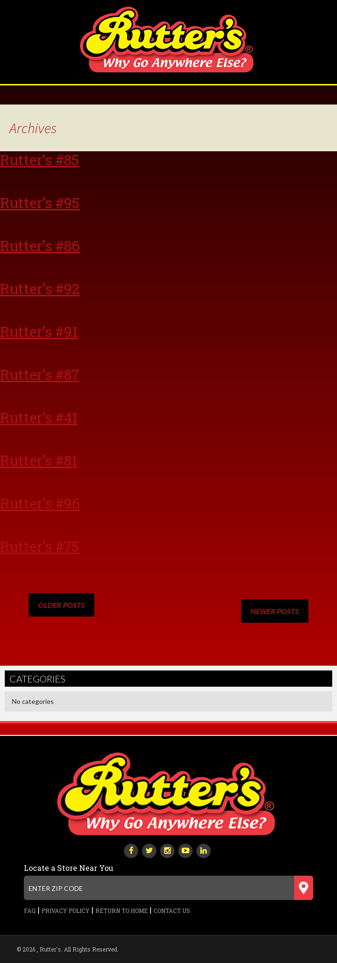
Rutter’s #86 (40, 245)
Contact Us (171, 910)
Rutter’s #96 (40, 503)
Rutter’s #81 (38, 460)
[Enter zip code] (168, 888)
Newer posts (275, 611)
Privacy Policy (65, 910)
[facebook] (131, 850)
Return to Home (121, 910)
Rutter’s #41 (39, 417)
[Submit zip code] (303, 888)
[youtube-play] (185, 850)
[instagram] (167, 850)
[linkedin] (203, 850)
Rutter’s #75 (39, 546)
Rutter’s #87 (39, 374)
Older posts (61, 604)
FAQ (30, 910)
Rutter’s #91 (39, 331)
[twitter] (149, 850)
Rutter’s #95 (40, 202)
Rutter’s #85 (39, 159)
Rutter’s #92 (40, 288)
